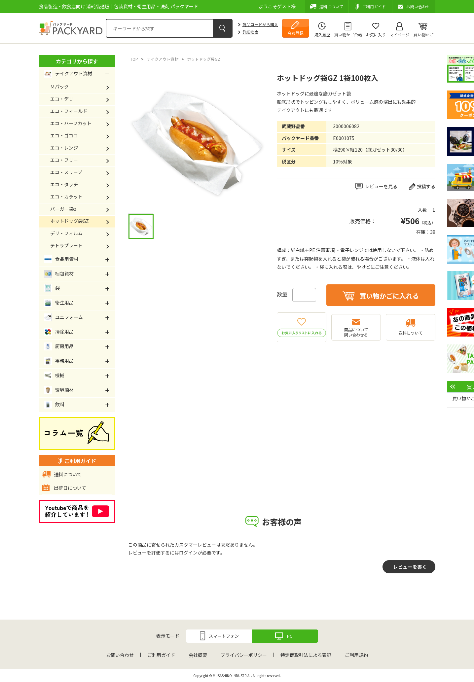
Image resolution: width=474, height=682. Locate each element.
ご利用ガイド (161, 655)
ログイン (188, 552)
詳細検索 (250, 32)
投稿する (426, 186)
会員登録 (296, 33)
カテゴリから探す (77, 61)
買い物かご (423, 34)
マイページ (400, 34)
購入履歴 (322, 34)
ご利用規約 (356, 655)
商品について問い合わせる (356, 332)
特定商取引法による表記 (305, 655)
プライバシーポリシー (244, 655)
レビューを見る (381, 186)
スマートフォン (224, 636)
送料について (410, 333)
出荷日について (70, 488)
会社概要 (198, 655)
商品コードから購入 (260, 24)
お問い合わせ (120, 655)
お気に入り (376, 34)
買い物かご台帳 (348, 34)
